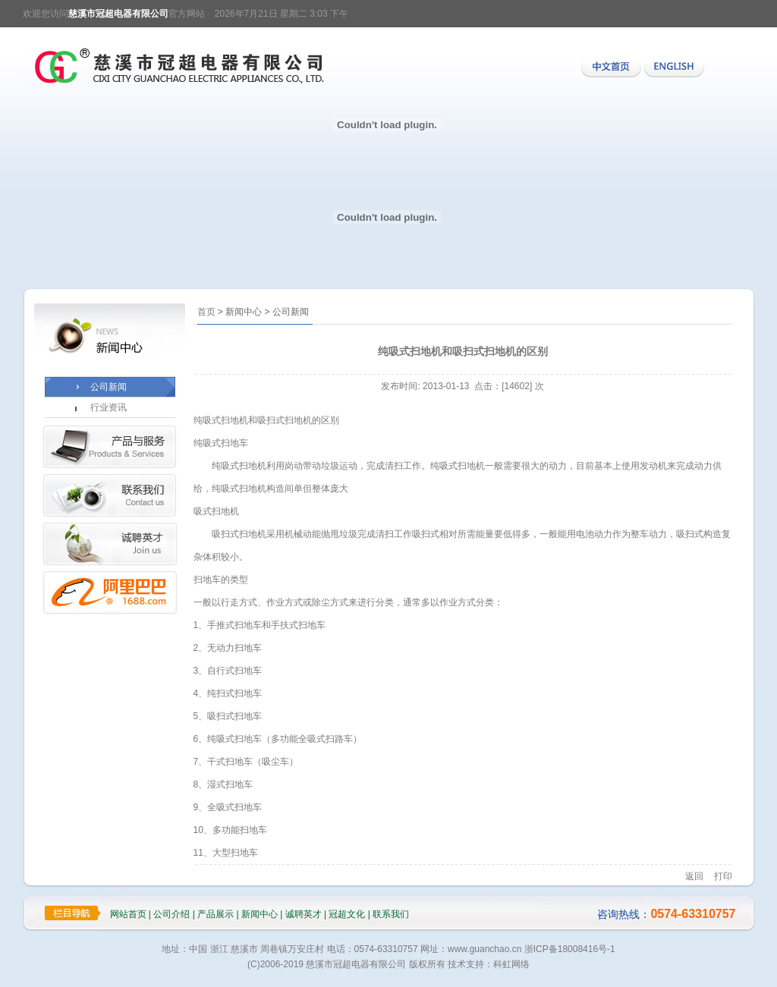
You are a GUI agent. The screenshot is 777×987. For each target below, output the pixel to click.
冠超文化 (347, 914)
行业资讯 (108, 407)
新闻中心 (259, 914)
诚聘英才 (303, 914)
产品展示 (215, 914)
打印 (723, 876)
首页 (206, 311)
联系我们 (391, 914)
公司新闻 (108, 387)
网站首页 (128, 914)
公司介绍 (171, 914)
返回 (694, 876)
